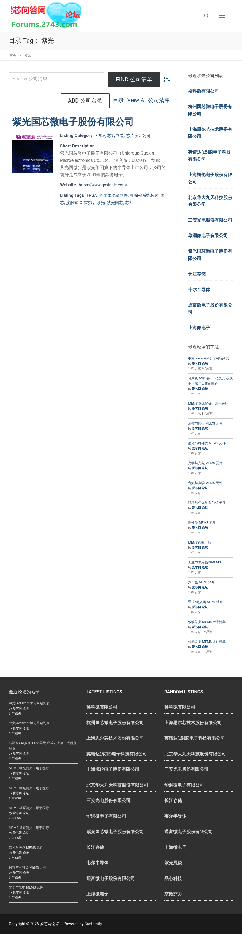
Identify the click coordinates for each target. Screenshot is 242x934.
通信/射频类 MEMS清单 (205, 602)
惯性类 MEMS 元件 (202, 523)
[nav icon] (222, 16)
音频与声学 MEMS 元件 (205, 483)
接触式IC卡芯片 (86, 202)
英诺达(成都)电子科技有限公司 (209, 155)
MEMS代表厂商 (199, 542)
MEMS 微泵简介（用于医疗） (210, 404)
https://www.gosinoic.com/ (105, 184)
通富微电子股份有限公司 (210, 308)
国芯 (64, 202)
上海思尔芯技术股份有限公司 (210, 133)
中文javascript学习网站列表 (208, 358)
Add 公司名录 (146, 100)
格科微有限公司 (203, 91)
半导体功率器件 (115, 195)
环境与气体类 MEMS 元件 (207, 503)
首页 (13, 55)
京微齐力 (173, 894)
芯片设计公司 (141, 135)
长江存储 (197, 274)
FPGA (100, 135)
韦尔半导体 (199, 289)
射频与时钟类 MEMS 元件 (207, 443)
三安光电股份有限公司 (210, 220)
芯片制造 (117, 135)
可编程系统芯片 (148, 195)
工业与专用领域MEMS (204, 562)
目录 (66, 100)
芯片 (138, 202)
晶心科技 (173, 878)
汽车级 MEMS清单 (201, 582)
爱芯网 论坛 (200, 364)
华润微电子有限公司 (208, 235)
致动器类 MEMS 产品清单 (207, 622)
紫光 (107, 202)
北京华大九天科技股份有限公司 (210, 201)
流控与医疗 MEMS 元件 (205, 423)
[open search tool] (206, 16)
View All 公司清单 (96, 100)
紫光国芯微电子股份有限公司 (73, 121)
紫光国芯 (123, 202)
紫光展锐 (173, 862)
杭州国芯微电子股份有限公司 (210, 110)
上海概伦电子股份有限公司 (210, 178)
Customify (93, 924)
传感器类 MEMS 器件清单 (207, 642)
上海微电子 (199, 327)
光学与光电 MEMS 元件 (205, 463)
